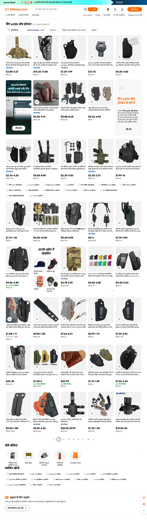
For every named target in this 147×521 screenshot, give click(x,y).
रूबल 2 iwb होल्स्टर (81, 479)
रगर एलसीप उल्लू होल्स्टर (86, 185)
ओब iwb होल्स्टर (36, 485)
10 (88, 439)
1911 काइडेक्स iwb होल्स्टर (39, 479)
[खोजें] (93, 9)
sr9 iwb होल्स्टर (90, 474)
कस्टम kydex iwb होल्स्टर (61, 479)
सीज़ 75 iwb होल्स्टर (88, 190)
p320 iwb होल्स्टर (35, 474)
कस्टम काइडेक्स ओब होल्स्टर (15, 196)
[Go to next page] (93, 439)
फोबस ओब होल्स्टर (32, 190)
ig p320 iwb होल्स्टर (53, 474)
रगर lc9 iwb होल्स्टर (54, 485)
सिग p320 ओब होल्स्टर (14, 185)
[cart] (115, 10)
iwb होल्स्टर (69, 185)
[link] (144, 497)
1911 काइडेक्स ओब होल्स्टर (108, 190)
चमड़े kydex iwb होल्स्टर (52, 185)
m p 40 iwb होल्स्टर (36, 196)
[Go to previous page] (54, 439)
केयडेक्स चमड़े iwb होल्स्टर (51, 190)
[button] (85, 9)
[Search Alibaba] (58, 9)
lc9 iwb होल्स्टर (98, 479)
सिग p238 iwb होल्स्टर (128, 185)
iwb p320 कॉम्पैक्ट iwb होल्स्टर (16, 479)
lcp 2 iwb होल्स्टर (33, 185)
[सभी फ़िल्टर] (13, 30)
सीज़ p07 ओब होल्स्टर (13, 190)
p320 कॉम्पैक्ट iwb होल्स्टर (109, 474)
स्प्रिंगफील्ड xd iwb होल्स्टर (107, 185)
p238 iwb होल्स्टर (70, 190)
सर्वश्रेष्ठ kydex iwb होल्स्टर (117, 479)
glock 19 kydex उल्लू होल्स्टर (16, 485)
